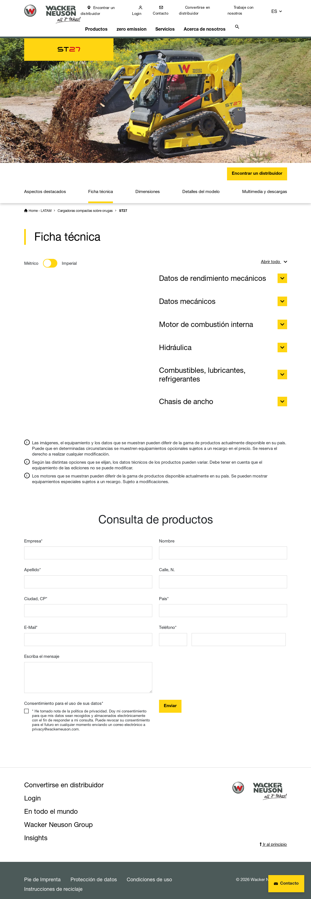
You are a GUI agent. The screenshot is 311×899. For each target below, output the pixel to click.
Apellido (32, 566)
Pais (164, 595)
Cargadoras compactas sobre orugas (85, 207)
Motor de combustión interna (223, 321)
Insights (35, 834)
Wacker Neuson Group (58, 821)
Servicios (168, 24)
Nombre (166, 537)
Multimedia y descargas (264, 187)
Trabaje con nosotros (245, 10)
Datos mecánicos (223, 297)
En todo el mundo (51, 808)
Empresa (33, 537)
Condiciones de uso (149, 876)
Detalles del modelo (201, 187)
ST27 (123, 207)
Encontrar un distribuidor (103, 10)
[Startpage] (55, 14)
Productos (101, 24)
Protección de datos (94, 876)
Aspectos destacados (45, 187)
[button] (282, 11)
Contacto (165, 13)
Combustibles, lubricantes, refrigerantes (223, 371)
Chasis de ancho (223, 398)
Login (142, 13)
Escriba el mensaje (41, 652)
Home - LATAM (40, 207)
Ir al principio (273, 840)
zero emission (135, 24)
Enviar (170, 702)
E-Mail (30, 623)
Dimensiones (147, 187)
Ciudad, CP (35, 595)
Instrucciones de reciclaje (53, 885)
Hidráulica (223, 344)
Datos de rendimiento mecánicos (223, 274)
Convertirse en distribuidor (199, 10)
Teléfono (167, 623)
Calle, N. (167, 566)
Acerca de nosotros (206, 24)
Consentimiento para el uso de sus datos (63, 699)
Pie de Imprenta (42, 876)
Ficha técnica (100, 187)
